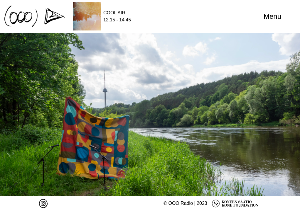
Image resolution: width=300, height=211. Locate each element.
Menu (272, 16)
